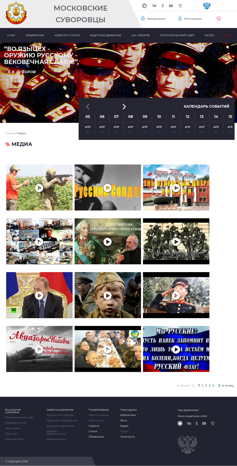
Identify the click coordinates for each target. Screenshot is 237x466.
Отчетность (127, 437)
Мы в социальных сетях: (192, 416)
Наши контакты (14, 439)
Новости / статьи (66, 35)
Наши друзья (128, 410)
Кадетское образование (62, 420)
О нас (11, 35)
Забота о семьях (99, 415)
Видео (124, 426)
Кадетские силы (57, 439)
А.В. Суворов (140, 35)
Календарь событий (206, 88)
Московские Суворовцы (81, 14)
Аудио (124, 431)
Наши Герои (12, 428)
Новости (94, 426)
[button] (118, 113)
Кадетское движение (105, 35)
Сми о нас (11, 434)
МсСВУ (209, 35)
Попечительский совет (177, 35)
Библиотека (128, 415)
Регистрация (193, 18)
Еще (227, 35)
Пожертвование (99, 410)
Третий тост (96, 420)
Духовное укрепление (61, 426)
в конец (228, 385)
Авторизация (157, 18)
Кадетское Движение (60, 410)
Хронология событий (60, 415)
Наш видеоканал (188, 410)
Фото (123, 420)
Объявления (35, 35)
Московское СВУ (15, 423)
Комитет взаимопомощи (56, 432)
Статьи (93, 431)
